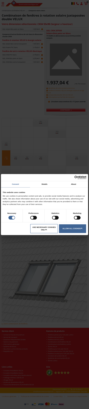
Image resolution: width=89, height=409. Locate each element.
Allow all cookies (72, 228)
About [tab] (73, 184)
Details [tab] (44, 184)
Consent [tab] (15, 184)
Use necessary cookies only (44, 228)
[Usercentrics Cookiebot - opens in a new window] (76, 177)
